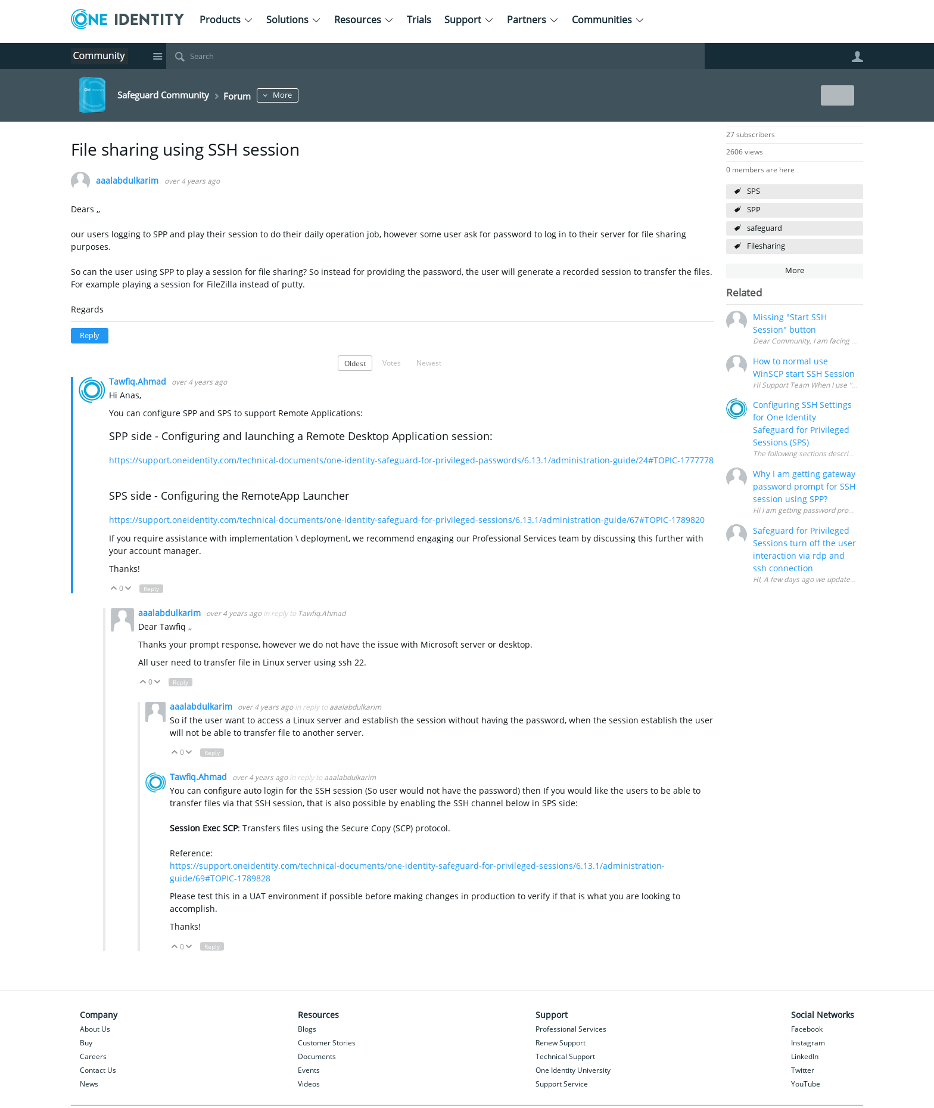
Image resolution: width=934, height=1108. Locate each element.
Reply (89, 335)
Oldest (355, 363)
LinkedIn (804, 1056)
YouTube (805, 1084)
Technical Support (565, 1056)
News (89, 1084)
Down (128, 589)
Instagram (808, 1043)
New (836, 95)
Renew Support (561, 1043)
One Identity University (573, 1070)
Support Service (562, 1084)
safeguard (764, 228)
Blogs (307, 1029)
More (308, 95)
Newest (428, 362)
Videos (309, 1084)
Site (157, 56)
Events (309, 1070)
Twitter (802, 1070)
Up (114, 589)
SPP (754, 210)
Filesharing (766, 246)
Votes (391, 362)
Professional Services (571, 1029)
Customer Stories (327, 1043)
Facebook (807, 1029)
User (857, 57)
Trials (419, 19)
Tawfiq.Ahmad (139, 381)
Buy (86, 1043)
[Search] (435, 56)
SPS (753, 191)
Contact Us (98, 1070)
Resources (364, 19)
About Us (95, 1029)
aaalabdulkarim (127, 181)
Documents (317, 1056)
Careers (93, 1056)
